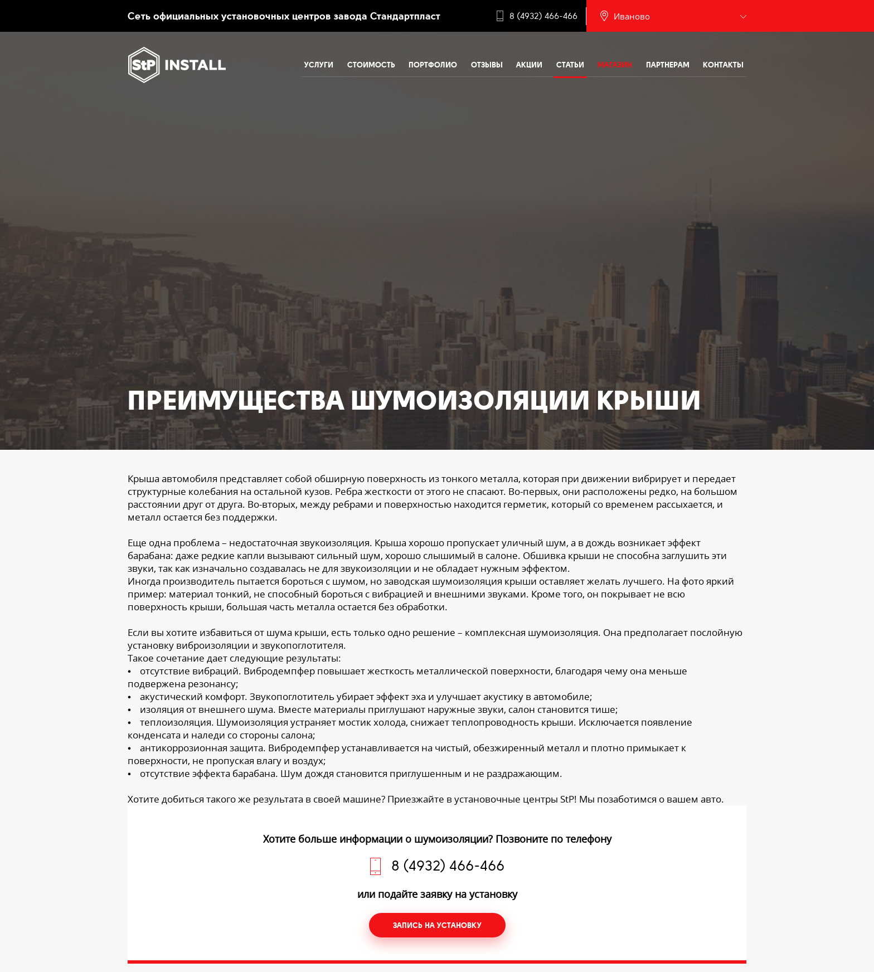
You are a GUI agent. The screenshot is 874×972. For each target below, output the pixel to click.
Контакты (723, 64)
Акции (529, 64)
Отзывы (487, 64)
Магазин (615, 64)
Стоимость (371, 64)
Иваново (632, 16)
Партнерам (668, 64)
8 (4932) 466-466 (543, 16)
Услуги (318, 64)
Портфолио (433, 64)
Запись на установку (437, 925)
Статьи (570, 64)
